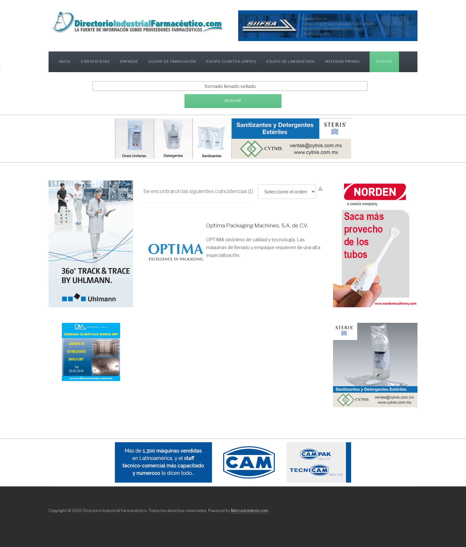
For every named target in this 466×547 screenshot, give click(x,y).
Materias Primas (342, 62)
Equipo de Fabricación (172, 62)
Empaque (129, 62)
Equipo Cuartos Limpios (231, 62)
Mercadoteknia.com (249, 510)
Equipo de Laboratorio (290, 62)
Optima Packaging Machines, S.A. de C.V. (257, 225)
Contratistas (95, 62)
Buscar (384, 62)
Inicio (65, 62)
